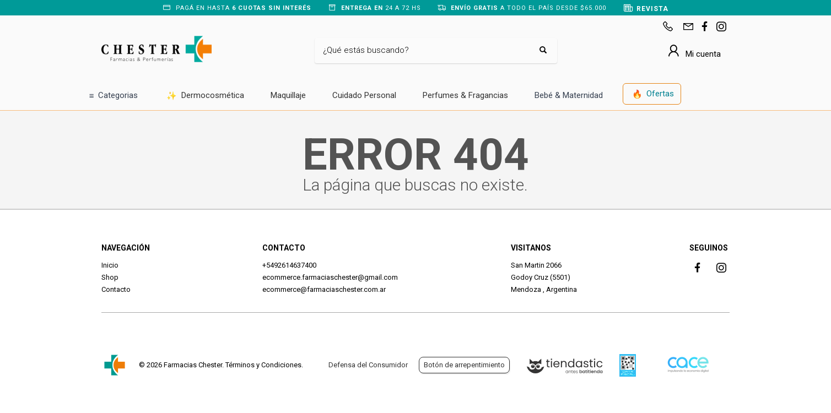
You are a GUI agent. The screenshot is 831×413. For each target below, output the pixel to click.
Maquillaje (288, 95)
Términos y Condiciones (263, 365)
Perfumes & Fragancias (465, 95)
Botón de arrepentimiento (464, 365)
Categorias (113, 96)
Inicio (109, 265)
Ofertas (653, 94)
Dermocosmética (205, 96)
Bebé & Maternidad (569, 95)
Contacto (116, 289)
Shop (109, 277)
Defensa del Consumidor (368, 365)
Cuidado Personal (364, 95)
